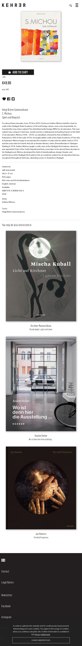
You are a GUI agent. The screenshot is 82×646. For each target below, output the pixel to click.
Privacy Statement (42, 634)
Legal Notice (7, 582)
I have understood (41, 640)
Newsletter (6, 595)
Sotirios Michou (8, 202)
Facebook (6, 606)
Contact (5, 571)
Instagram (6, 617)
